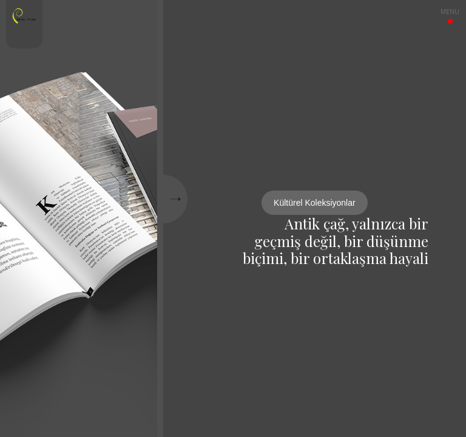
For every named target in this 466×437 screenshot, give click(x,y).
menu (450, 14)
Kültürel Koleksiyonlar (315, 203)
